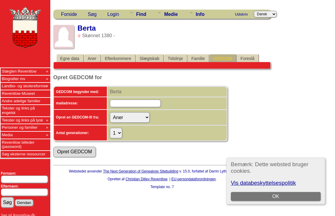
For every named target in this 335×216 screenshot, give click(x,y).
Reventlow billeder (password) (18, 144)
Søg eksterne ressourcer (24, 154)
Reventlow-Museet (18, 93)
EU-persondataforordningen (193, 179)
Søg (92, 14)
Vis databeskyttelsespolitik (263, 183)
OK (275, 196)
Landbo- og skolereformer (25, 86)
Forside (69, 14)
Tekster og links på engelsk (18, 110)
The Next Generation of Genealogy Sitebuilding (140, 171)
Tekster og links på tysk (22, 120)
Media (7, 135)
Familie (198, 58)
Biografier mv (13, 78)
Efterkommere (118, 58)
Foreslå (247, 58)
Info (200, 14)
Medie (171, 14)
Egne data (69, 58)
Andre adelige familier (21, 101)
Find (141, 14)
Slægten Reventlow (19, 71)
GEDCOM (222, 58)
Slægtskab (149, 58)
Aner (92, 58)
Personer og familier (19, 127)
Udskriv (241, 14)
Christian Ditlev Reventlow (146, 179)
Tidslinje (175, 58)
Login (113, 14)
